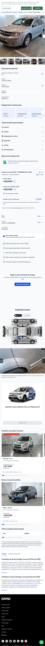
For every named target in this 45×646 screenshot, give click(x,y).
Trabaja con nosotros (7, 607)
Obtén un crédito (6, 586)
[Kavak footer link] (6, 578)
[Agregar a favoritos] (42, 172)
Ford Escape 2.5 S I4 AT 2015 (33, 562)
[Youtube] (10, 619)
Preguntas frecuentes (14, 532)
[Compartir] (40, 172)
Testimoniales (5, 601)
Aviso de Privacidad (6, 642)
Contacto (4, 610)
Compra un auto (6, 583)
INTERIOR (26, 314)
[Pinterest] (26, 619)
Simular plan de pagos (22, 283)
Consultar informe (13, 163)
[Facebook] (3, 619)
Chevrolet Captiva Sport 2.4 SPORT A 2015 (23, 560)
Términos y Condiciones (7, 645)
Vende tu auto (5, 589)
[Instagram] (6, 619)
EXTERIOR (18, 314)
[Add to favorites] (25, 434)
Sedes (3, 595)
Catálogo (4, 532)
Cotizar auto (22, 422)
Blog (3, 604)
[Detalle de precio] (15, 181)
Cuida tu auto (5, 592)
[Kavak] (4, 2)
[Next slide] (43, 360)
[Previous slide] (1, 360)
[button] (38, 198)
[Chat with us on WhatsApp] (41, 642)
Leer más (5, 551)
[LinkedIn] (18, 619)
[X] (14, 619)
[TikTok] (22, 619)
